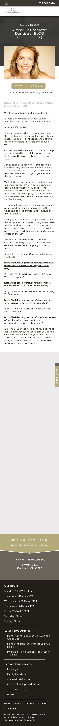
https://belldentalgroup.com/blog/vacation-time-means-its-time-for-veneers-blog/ (28, 301)
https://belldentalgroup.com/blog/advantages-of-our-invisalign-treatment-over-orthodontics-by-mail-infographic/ (30, 320)
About (18, 703)
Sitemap (31, 717)
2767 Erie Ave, (31, 92)
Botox (10, 694)
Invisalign (12, 669)
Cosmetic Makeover (18, 679)
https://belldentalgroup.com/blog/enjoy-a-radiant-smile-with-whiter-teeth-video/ (27, 284)
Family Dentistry (16, 674)
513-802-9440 (21, 340)
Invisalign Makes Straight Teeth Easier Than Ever (29, 653)
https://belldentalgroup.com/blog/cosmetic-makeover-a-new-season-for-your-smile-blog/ (29, 265)
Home (7, 102)
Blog (15, 102)
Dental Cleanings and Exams (23, 684)
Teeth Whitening (16, 689)
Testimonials (31, 703)
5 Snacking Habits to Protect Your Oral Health (29, 645)
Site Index (10, 708)
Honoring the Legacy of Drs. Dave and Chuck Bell (28, 637)
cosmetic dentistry (20, 156)
